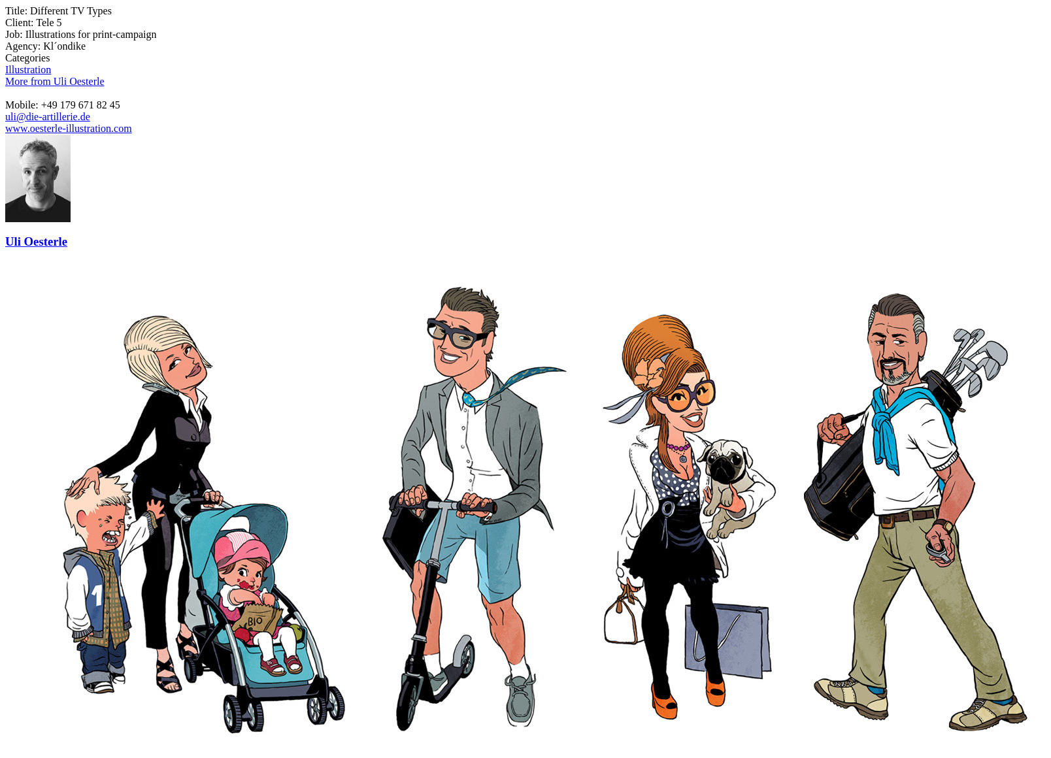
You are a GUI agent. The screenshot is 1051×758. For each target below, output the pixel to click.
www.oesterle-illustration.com (68, 128)
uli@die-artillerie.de (47, 116)
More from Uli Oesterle (55, 81)
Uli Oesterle (36, 241)
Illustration (28, 69)
